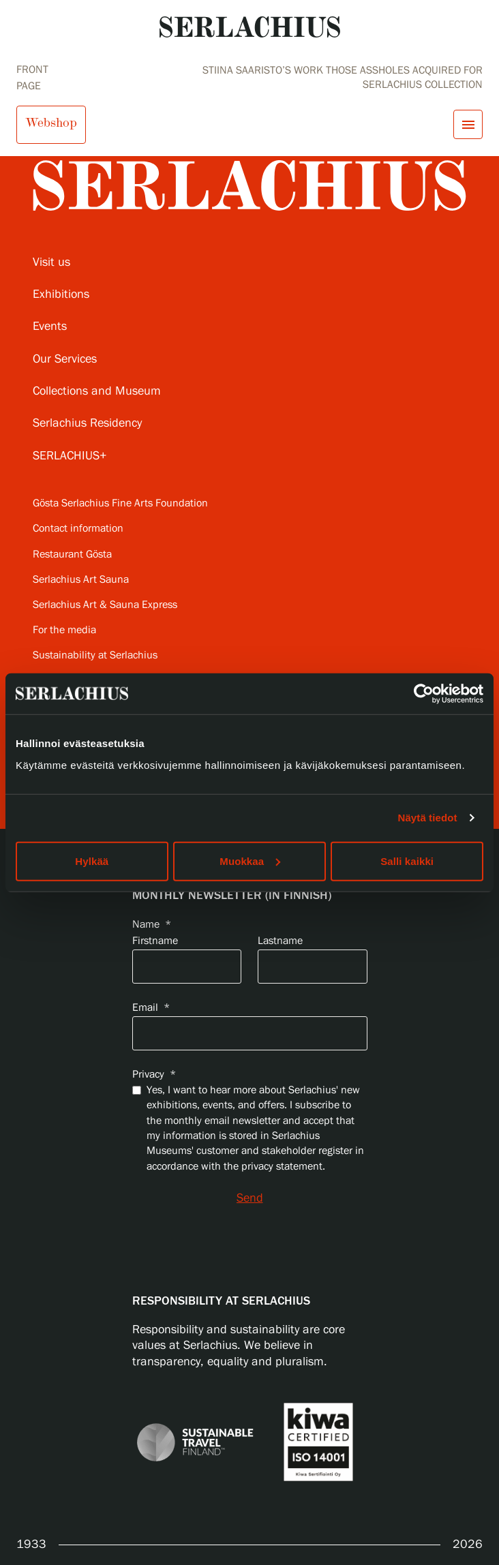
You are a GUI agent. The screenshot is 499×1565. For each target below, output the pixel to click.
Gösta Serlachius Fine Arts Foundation (120, 503)
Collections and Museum (97, 391)
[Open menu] (468, 124)
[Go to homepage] (250, 26)
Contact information (78, 528)
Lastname (280, 941)
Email (151, 1007)
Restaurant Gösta (72, 554)
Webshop (51, 122)
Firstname (155, 941)
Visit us (51, 262)
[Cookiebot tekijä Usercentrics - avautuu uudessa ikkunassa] (423, 694)
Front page (32, 78)
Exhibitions (61, 294)
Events (50, 326)
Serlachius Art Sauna (81, 579)
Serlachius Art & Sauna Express (105, 604)
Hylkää (91, 860)
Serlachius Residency (87, 423)
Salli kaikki (407, 860)
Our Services (65, 359)
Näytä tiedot (427, 817)
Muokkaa (250, 860)
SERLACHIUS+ (70, 456)
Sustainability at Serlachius (95, 655)
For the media (64, 630)
